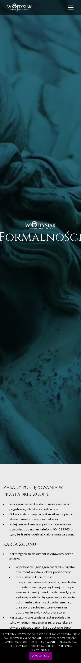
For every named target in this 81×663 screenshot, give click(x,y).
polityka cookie (43, 646)
